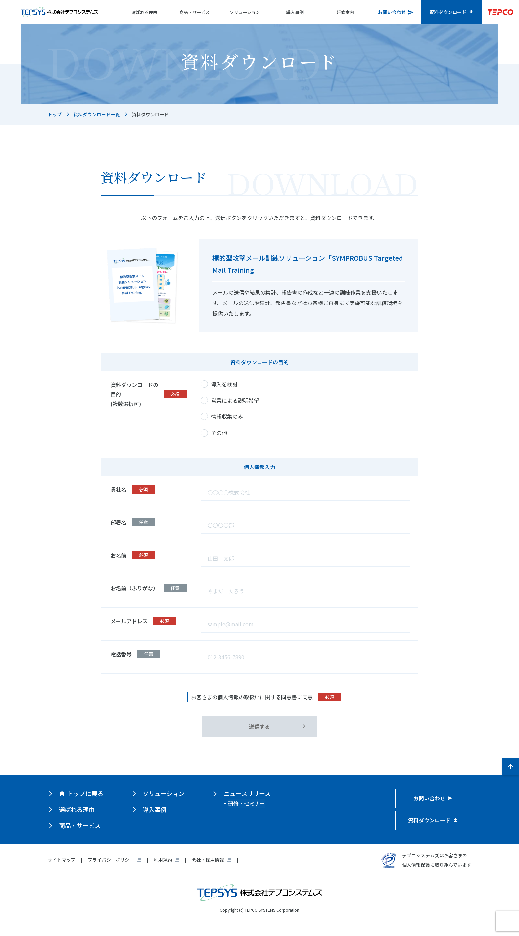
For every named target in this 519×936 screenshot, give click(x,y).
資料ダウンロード (452, 12)
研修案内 (344, 12)
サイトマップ (61, 860)
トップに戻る (81, 793)
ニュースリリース (246, 793)
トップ (55, 114)
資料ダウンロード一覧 (96, 114)
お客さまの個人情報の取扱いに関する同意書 (244, 697)
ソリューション (242, 12)
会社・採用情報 (208, 860)
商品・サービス (191, 12)
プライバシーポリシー (111, 860)
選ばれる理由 (140, 12)
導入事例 (293, 12)
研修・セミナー (245, 803)
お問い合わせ (396, 12)
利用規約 (163, 860)
